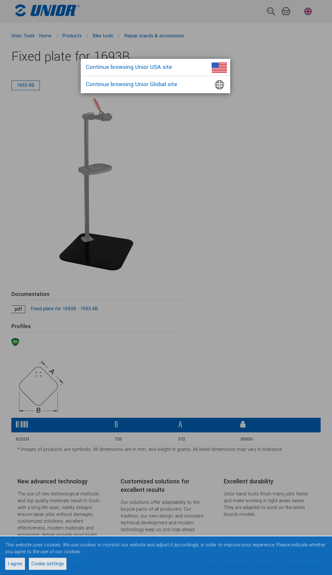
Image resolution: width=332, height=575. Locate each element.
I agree (15, 563)
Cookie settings (47, 563)
